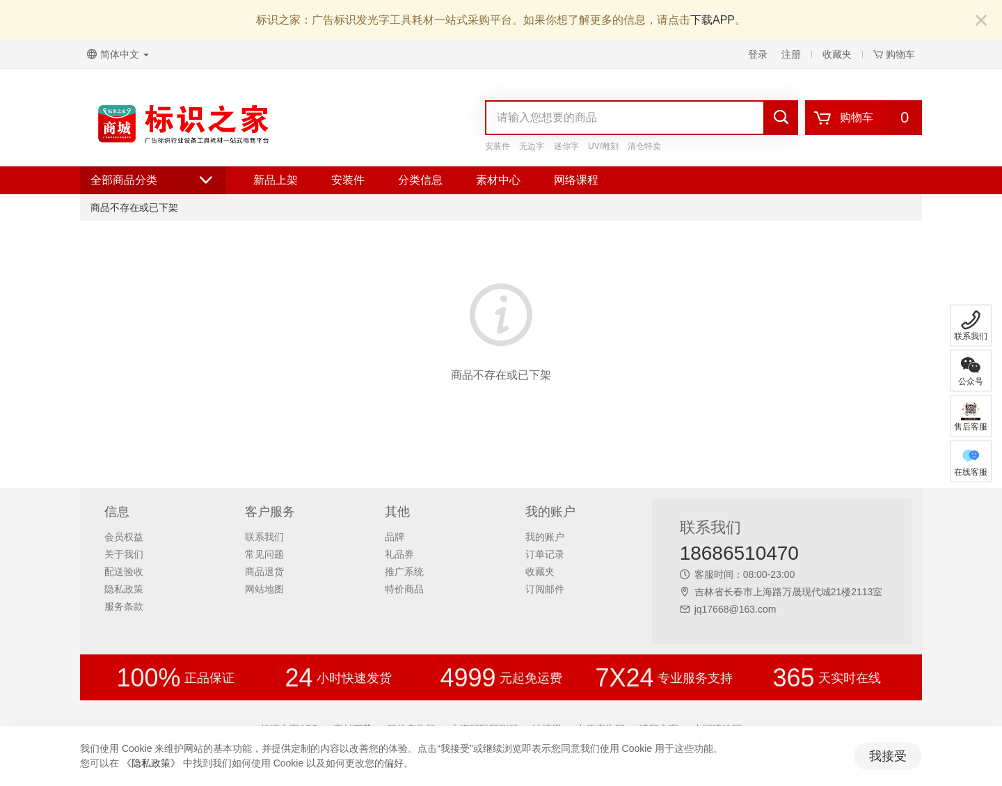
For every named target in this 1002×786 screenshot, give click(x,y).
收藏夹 (837, 54)
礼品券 (399, 554)
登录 (758, 54)
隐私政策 (123, 589)
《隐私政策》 (151, 763)
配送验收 (123, 571)
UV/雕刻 (603, 146)
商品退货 (264, 571)
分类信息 (420, 180)
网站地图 (264, 589)
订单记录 (544, 554)
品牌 (394, 536)
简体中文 (118, 54)
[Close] (981, 21)
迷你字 (566, 146)
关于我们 (123, 554)
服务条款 (123, 606)
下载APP (712, 20)
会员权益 (123, 536)
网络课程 (576, 180)
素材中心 (498, 180)
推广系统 (404, 571)
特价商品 (404, 589)
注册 (791, 54)
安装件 (497, 146)
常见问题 (264, 554)
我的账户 (544, 536)
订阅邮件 (544, 589)
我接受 (888, 756)
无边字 (531, 146)
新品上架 (275, 180)
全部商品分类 (153, 180)
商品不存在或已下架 (134, 207)
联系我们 (264, 536)
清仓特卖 (644, 146)
